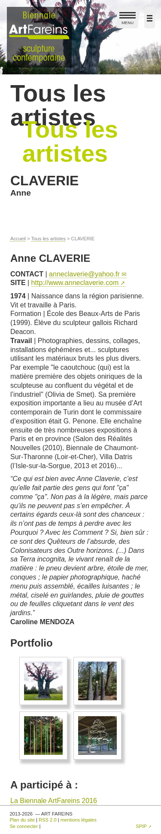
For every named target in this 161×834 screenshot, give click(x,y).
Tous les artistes (48, 238)
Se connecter (23, 826)
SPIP (141, 826)
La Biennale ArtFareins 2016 (53, 800)
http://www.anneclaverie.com (75, 282)
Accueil (18, 238)
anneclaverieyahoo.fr (84, 274)
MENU (127, 20)
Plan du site (21, 819)
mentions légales (79, 819)
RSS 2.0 (48, 819)
